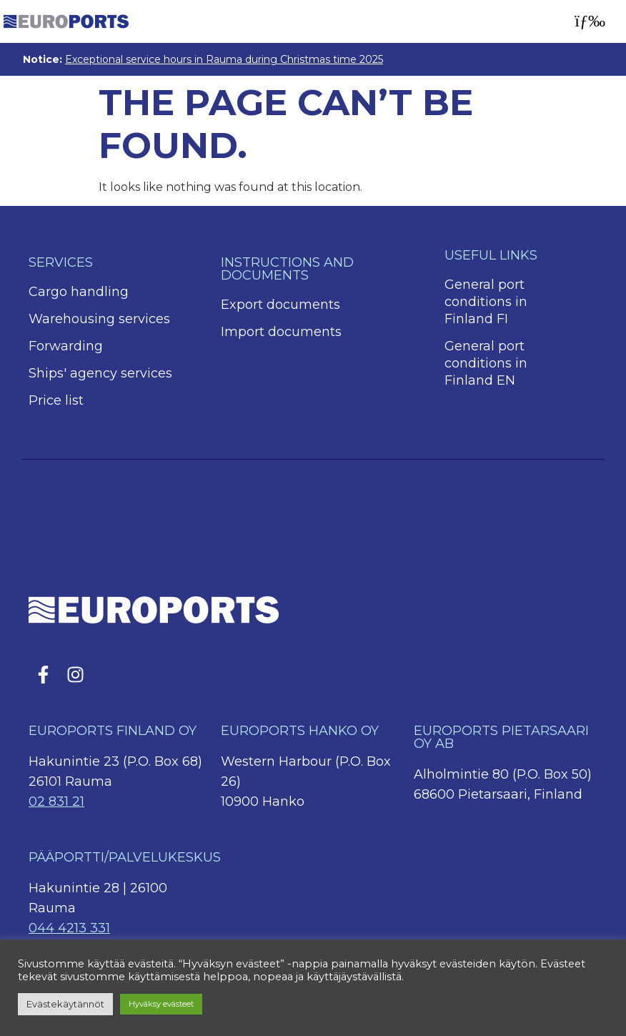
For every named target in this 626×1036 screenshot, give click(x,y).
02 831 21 (56, 801)
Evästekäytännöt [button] (65, 1004)
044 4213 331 (69, 928)
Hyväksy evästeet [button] (161, 1004)
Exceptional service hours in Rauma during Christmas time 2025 (224, 59)
